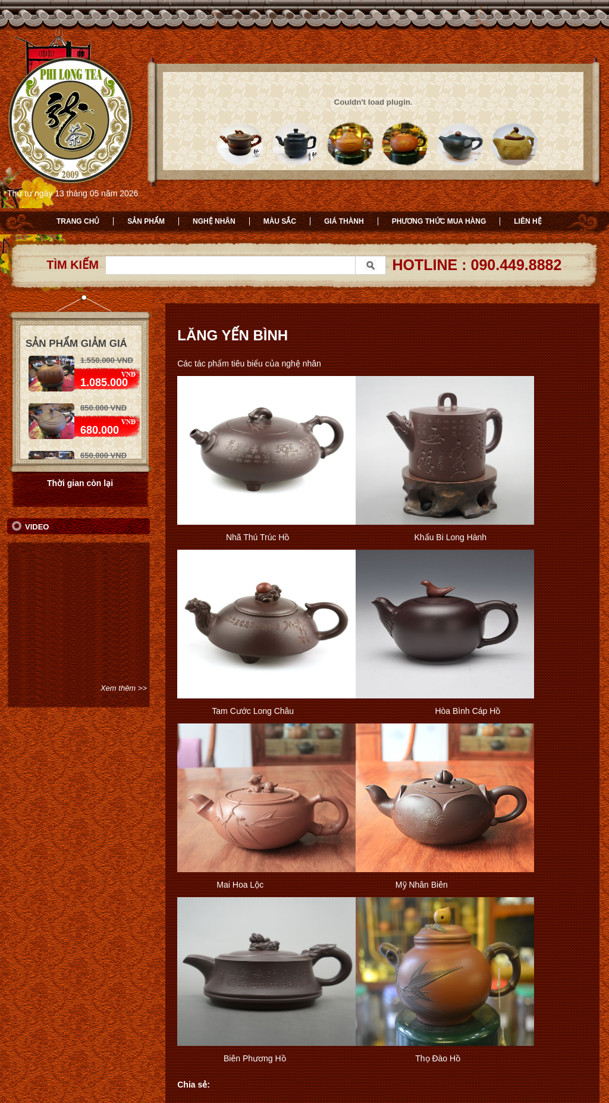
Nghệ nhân (214, 221)
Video (37, 526)
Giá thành (344, 221)
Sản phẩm (146, 221)
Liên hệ (527, 221)
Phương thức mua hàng (439, 221)
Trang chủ (77, 221)
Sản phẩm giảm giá (76, 343)
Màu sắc (279, 221)
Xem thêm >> (124, 688)
